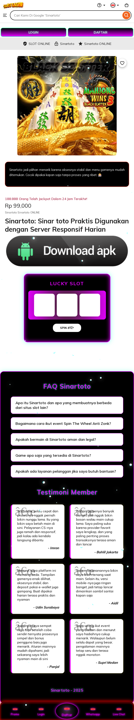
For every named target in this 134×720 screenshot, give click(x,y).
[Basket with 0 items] (127, 5)
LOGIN (33, 32)
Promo (15, 711)
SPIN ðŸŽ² (67, 327)
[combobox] (65, 15)
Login (41, 711)
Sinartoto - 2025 (67, 690)
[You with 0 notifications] (115, 5)
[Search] (126, 15)
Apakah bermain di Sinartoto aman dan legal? (55, 439)
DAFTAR (100, 32)
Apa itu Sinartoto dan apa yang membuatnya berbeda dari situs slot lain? (63, 405)
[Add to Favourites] (122, 63)
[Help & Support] (101, 5)
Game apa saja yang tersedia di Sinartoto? (53, 455)
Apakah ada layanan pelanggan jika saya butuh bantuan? (65, 471)
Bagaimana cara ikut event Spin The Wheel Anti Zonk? (63, 423)
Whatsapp (93, 711)
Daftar (67, 711)
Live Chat (119, 711)
